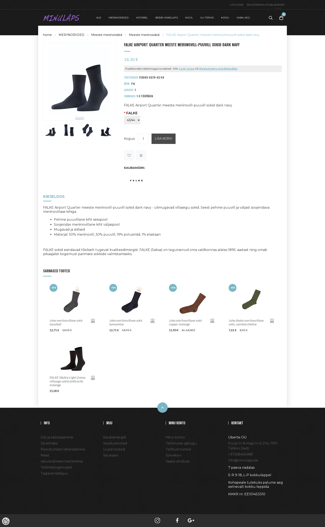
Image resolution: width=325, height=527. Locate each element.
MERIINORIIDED (71, 34)
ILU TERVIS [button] (207, 17)
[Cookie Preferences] (6, 521)
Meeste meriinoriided (106, 34)
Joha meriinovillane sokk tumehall (66, 322)
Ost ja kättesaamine (57, 437)
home (47, 34)
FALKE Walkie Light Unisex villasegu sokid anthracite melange (68, 380)
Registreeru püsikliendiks (265, 4)
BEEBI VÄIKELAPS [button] (166, 17)
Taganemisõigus (54, 473)
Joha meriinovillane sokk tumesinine (125, 322)
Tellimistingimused (56, 467)
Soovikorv (174, 455)
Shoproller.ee (235, 501)
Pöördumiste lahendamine (63, 449)
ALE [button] (98, 17)
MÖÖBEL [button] (142, 17)
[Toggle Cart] (281, 17)
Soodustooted (115, 443)
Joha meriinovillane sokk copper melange (185, 322)
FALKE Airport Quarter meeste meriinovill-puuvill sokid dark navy (213, 34)
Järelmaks (49, 443)
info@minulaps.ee (243, 460)
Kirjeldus (54, 196)
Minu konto (175, 437)
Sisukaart (111, 455)
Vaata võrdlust (178, 461)
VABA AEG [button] (243, 17)
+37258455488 (240, 454)
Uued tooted (114, 449)
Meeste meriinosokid (144, 34)
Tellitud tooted (178, 449)
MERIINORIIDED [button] (119, 17)
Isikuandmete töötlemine (62, 461)
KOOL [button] (189, 17)
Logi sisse (237, 4)
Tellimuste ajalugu (181, 443)
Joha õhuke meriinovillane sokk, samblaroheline (246, 322)
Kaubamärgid (114, 437)
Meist (45, 455)
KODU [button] (225, 17)
